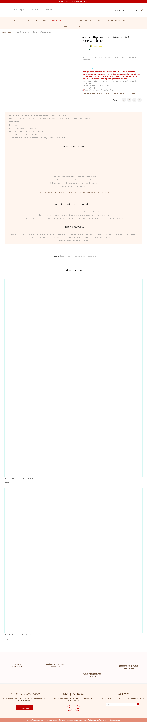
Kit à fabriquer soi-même (116, 20)
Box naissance (57, 20)
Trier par (81, 26)
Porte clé (134, 20)
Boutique (11, 32)
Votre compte (121, 10)
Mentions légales (51, 720)
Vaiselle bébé (67, 26)
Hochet (99, 20)
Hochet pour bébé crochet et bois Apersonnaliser (18, 634)
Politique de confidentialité (97, 720)
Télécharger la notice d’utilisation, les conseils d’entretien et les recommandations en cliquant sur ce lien (73, 193)
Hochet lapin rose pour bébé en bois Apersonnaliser (19, 478)
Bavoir (44, 20)
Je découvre (24, 708)
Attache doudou (31, 20)
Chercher (134, 10)
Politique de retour (114, 720)
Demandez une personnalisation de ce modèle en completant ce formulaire (108, 93)
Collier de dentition (85, 20)
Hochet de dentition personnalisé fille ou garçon (78, 256)
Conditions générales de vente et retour (72, 720)
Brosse (70, 20)
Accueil (4, 32)
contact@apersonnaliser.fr (35, 720)
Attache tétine (15, 20)
